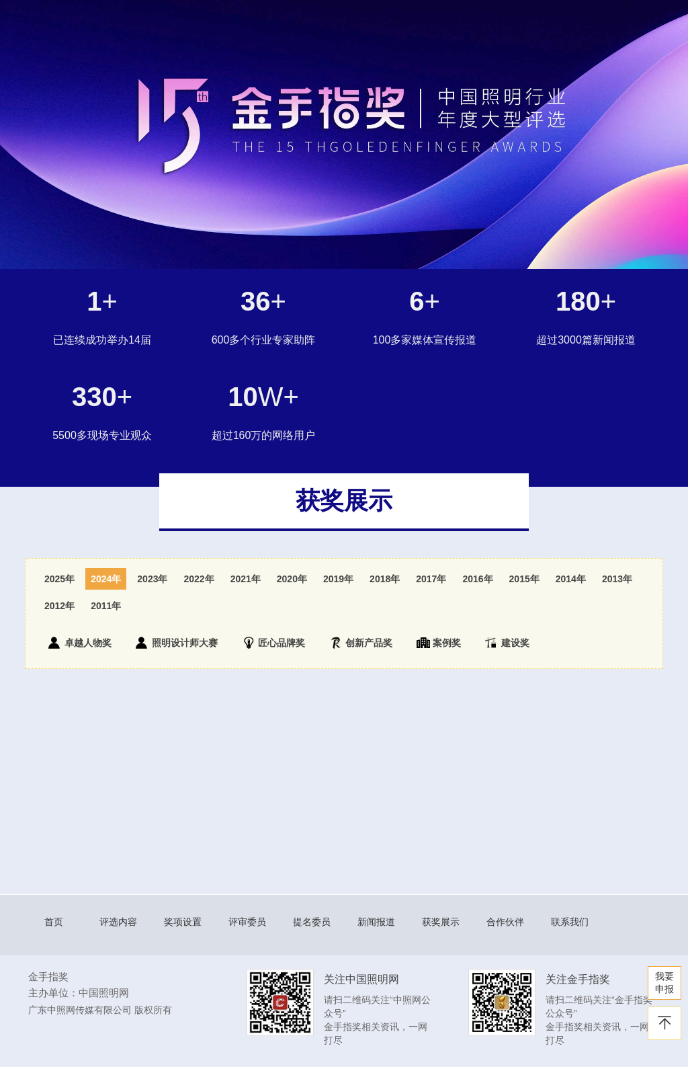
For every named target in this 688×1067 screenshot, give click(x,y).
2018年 (385, 579)
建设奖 (507, 642)
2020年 (292, 579)
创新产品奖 (360, 642)
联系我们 (570, 921)
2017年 (431, 579)
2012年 (59, 605)
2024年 (106, 579)
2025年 (59, 579)
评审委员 (247, 921)
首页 (53, 921)
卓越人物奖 (80, 642)
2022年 (198, 579)
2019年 (338, 579)
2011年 (106, 605)
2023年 (152, 579)
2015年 (524, 579)
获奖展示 (441, 921)
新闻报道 (376, 921)
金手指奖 (48, 976)
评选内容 (118, 921)
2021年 (245, 579)
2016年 (477, 579)
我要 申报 (664, 982)
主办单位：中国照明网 (78, 992)
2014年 (571, 579)
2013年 (617, 579)
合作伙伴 (505, 921)
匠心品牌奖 (273, 642)
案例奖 (439, 642)
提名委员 (312, 921)
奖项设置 (183, 921)
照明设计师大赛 (177, 642)
